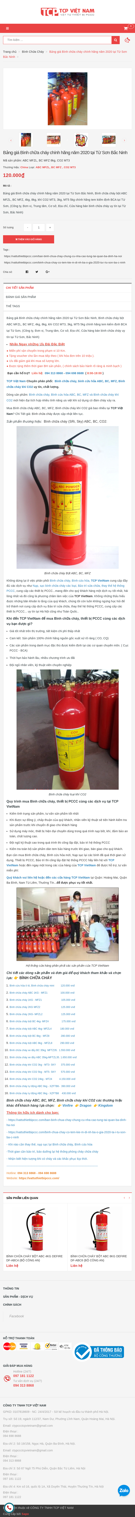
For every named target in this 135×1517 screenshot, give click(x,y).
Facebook (16, 1316)
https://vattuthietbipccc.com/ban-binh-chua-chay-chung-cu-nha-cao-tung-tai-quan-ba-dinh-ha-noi (63, 256)
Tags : (6, 249)
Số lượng (8, 227)
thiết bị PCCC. (44, 590)
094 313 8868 (23, 1385)
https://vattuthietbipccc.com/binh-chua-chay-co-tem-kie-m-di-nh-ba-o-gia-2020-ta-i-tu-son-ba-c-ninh (64, 262)
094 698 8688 (12, 1436)
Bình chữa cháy (42, 413)
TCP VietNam (83, 596)
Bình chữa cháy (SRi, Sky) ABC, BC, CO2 (75, 421)
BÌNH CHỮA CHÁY (35, 978)
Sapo (25, 1514)
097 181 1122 (23, 1376)
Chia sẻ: (7, 272)
